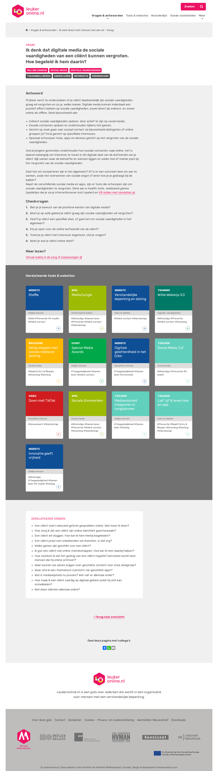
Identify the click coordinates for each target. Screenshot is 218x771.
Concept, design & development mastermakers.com (149, 767)
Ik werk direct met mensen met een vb (81, 30)
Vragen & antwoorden (43, 30)
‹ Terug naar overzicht (109, 617)
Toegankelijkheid (39, 76)
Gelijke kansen (37, 70)
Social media (58, 70)
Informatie (81, 76)
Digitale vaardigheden (86, 70)
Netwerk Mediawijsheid (108, 767)
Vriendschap (100, 76)
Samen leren (62, 76)
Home (27, 30)
